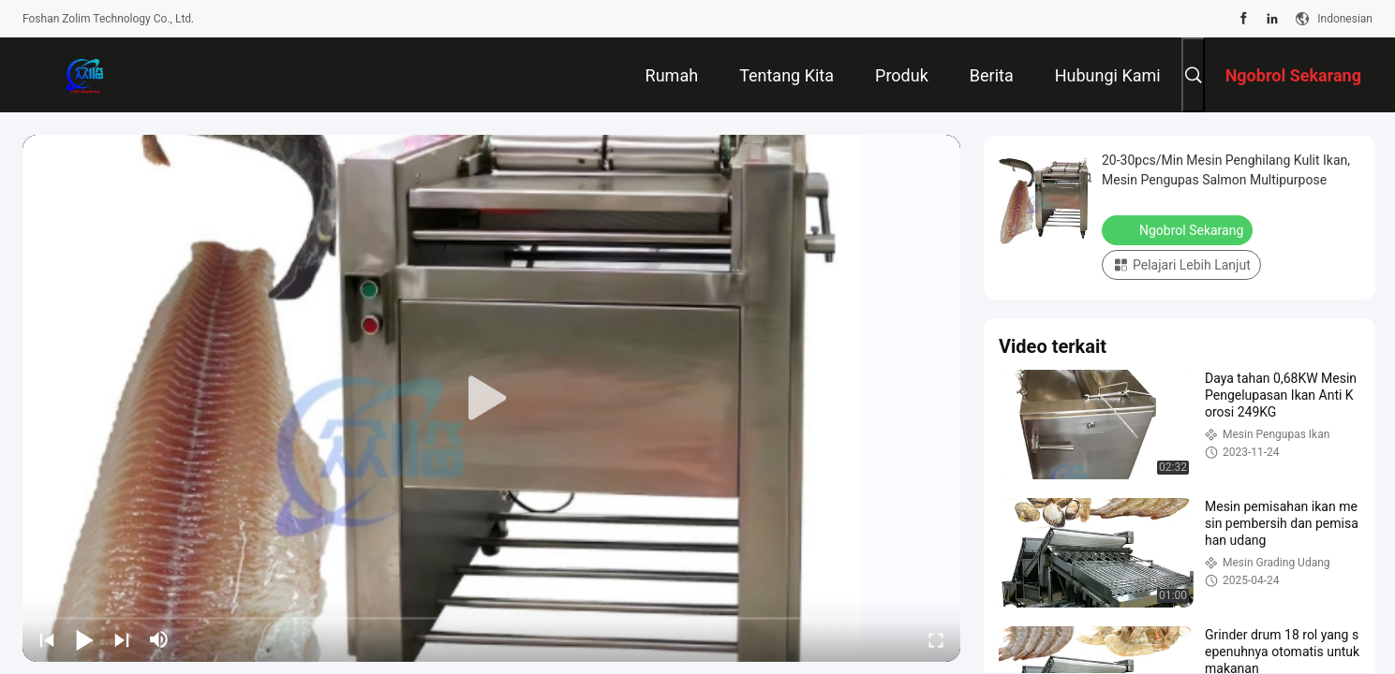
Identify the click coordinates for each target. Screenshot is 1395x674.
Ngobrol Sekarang (1179, 229)
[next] (122, 639)
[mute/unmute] (159, 639)
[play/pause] (84, 639)
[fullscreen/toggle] (936, 639)
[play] (491, 398)
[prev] (47, 639)
